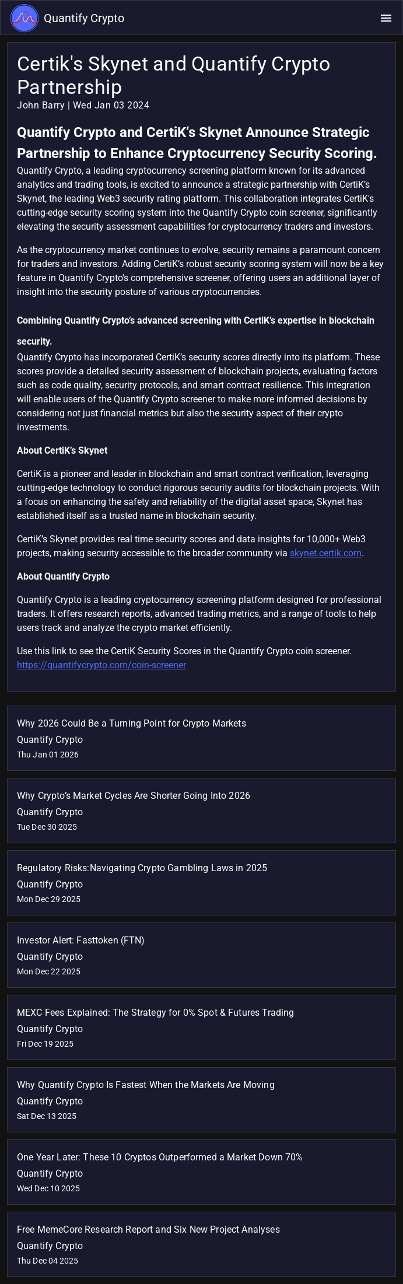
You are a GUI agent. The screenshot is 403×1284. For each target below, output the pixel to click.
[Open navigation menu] (386, 18)
